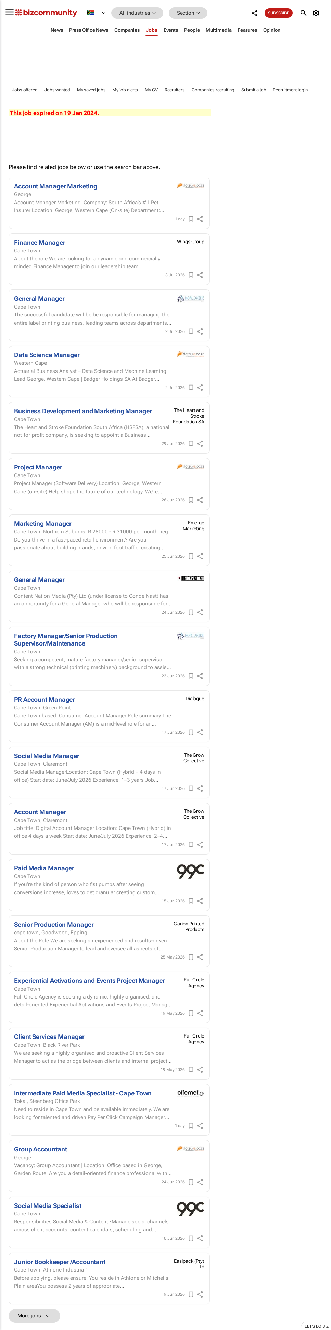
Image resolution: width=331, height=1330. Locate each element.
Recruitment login (290, 89)
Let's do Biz (317, 1326)
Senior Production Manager (54, 924)
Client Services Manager (49, 1036)
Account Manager (40, 812)
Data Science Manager (47, 354)
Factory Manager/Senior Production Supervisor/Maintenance (66, 639)
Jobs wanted (57, 89)
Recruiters (175, 89)
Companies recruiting (213, 89)
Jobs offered (25, 89)
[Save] (191, 219)
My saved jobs (91, 89)
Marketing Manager (43, 523)
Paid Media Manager (44, 868)
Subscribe (278, 13)
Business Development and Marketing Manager (83, 411)
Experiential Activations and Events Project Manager (89, 980)
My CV (151, 89)
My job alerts (125, 89)
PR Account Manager (44, 699)
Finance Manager (39, 242)
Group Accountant (40, 1149)
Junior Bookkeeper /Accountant (59, 1261)
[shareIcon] (200, 219)
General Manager (39, 298)
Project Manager (38, 467)
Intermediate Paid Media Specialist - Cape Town (83, 1093)
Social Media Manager (46, 755)
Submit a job (253, 89)
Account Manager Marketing (55, 186)
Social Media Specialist (47, 1205)
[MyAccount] (317, 13)
